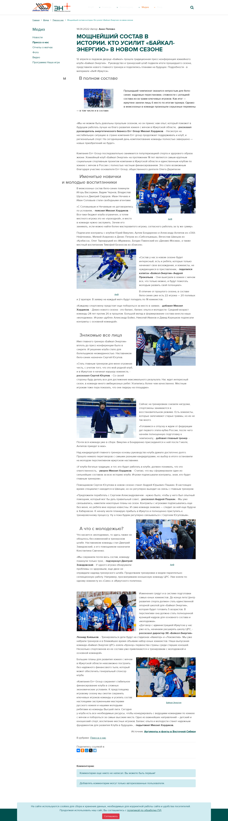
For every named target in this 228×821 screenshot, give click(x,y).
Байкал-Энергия (173, 702)
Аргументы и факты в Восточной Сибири (170, 731)
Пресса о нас (98, 738)
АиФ (170, 219)
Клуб (96, 7)
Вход (164, 7)
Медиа (152, 7)
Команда (111, 7)
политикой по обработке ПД (144, 810)
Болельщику (133, 7)
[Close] (111, 816)
